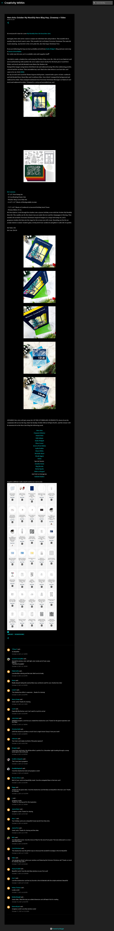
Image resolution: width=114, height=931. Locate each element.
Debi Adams (39, 438)
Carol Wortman (16, 848)
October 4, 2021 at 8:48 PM (19, 734)
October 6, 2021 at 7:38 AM (20, 804)
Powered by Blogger (57, 928)
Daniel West (39, 435)
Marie (14, 680)
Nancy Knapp (16, 699)
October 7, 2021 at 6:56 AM (20, 864)
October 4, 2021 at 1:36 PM (19, 666)
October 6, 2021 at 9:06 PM (19, 843)
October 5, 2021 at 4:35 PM (19, 782)
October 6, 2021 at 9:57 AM (20, 814)
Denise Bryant (16, 906)
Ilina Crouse (39, 443)
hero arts (10, 634)
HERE (22, 72)
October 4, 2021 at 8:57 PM (19, 743)
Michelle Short (39, 453)
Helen (13, 858)
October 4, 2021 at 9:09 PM (19, 754)
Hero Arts (39, 430)
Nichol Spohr (39, 469)
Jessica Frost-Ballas (39, 446)
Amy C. (14, 818)
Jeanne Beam (16, 809)
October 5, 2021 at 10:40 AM (20, 773)
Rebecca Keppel (39, 471)
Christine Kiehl (16, 729)
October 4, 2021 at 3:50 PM (19, 685)
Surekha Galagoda (17, 759)
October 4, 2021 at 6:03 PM (19, 713)
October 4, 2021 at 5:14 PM (19, 704)
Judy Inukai (15, 718)
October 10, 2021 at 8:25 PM (20, 902)
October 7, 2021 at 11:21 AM (20, 883)
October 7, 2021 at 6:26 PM (19, 892)
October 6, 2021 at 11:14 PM (20, 853)
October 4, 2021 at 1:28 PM (19, 654)
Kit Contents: (11, 192)
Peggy (13, 787)
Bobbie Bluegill (16, 897)
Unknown (14, 738)
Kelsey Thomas (16, 887)
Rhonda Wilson (16, 778)
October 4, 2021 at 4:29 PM (19, 694)
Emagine (14, 748)
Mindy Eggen (39, 456)
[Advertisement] (83, 69)
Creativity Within (14, 2)
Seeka (39, 458)
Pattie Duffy (15, 671)
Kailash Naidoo (39, 476)
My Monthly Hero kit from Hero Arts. (39, 33)
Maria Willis (39, 451)
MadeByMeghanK (17, 768)
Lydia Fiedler (39, 448)
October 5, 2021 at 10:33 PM (20, 793)
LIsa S (13, 878)
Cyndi (13, 709)
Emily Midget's (51, 49)
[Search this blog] (104, 3)
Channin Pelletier (39, 433)
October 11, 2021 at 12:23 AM (20, 911)
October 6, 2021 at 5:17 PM (19, 833)
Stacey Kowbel (16, 868)
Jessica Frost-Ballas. (15, 51)
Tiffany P (14, 649)
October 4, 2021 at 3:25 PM (19, 676)
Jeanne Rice (15, 828)
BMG (13, 837)
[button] (8, 23)
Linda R (14, 690)
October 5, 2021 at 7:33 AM (20, 763)
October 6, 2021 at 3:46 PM (19, 823)
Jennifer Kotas (39, 464)
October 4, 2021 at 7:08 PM (19, 724)
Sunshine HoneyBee (17, 658)
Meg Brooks (39, 466)
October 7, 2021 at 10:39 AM (20, 873)
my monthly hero (19, 634)
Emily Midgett (39, 441)
